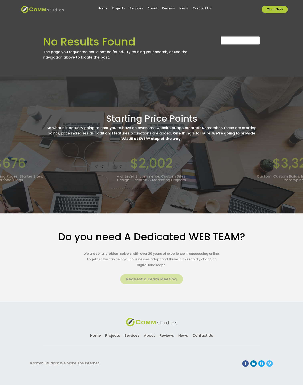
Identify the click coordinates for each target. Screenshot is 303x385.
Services (136, 9)
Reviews (168, 9)
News (183, 9)
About (152, 9)
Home (102, 9)
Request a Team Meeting (151, 279)
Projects (118, 9)
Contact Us (201, 9)
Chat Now (275, 9)
